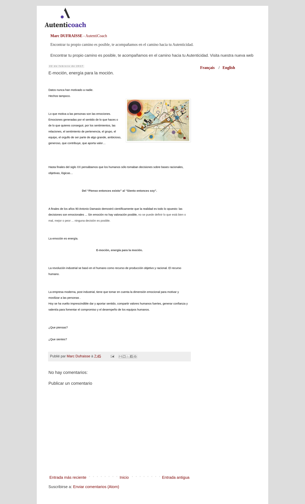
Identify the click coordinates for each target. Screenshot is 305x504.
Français (209, 67)
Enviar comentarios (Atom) (96, 487)
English (229, 67)
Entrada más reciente (67, 477)
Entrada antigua (175, 477)
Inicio (124, 477)
